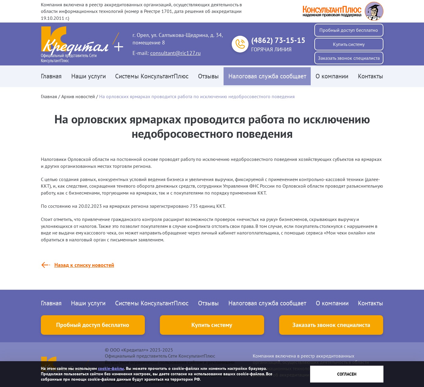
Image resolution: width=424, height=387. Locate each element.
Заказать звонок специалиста (349, 58)
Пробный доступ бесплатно (348, 30)
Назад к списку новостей (84, 265)
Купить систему (349, 44)
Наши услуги (88, 76)
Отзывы (208, 76)
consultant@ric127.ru (175, 53)
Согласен (346, 374)
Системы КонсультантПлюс (151, 76)
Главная (51, 76)
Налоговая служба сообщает (267, 76)
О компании (332, 76)
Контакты (370, 76)
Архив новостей (78, 96)
